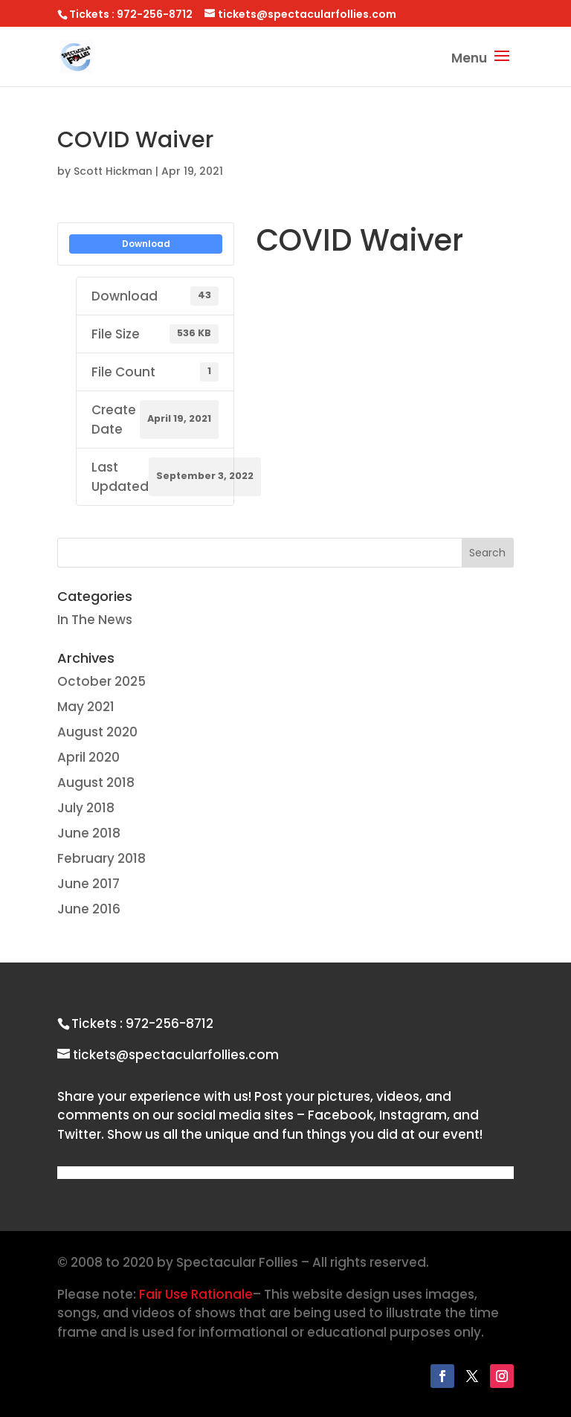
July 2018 (85, 808)
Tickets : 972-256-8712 (142, 1023)
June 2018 (88, 833)
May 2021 (85, 707)
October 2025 (101, 681)
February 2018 (101, 858)
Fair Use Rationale (196, 1294)
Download (146, 243)
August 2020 (97, 732)
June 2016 (88, 909)
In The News (94, 620)
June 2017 (88, 884)
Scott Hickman (113, 171)
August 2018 (96, 782)
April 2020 (88, 757)
